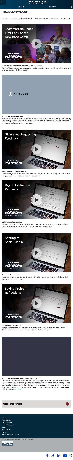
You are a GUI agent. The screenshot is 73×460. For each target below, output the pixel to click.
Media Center (6, 430)
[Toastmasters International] (36, 2)
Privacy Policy (6, 420)
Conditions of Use (7, 422)
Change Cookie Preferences (10, 434)
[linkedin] (58, 455)
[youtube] (64, 455)
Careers (4, 432)
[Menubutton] (3, 2)
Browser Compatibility (8, 425)
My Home (21, 7)
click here (17, 389)
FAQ (3, 417)
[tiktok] (52, 455)
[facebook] (47, 455)
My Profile (52, 7)
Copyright (4, 427)
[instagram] (70, 455)
